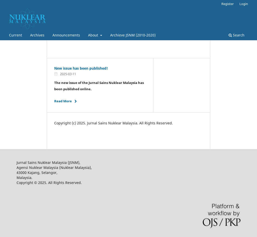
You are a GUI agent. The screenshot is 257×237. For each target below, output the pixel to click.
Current (15, 35)
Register (227, 4)
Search (236, 35)
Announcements (66, 35)
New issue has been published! (81, 68)
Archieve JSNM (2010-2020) (133, 35)
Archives (37, 35)
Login (243, 4)
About (93, 35)
